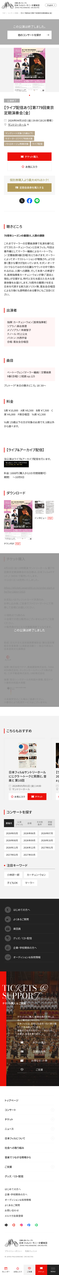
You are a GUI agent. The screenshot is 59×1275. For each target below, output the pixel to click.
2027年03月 (29, 854)
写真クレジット (31, 1251)
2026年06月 (29, 833)
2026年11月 (12, 847)
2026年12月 (29, 847)
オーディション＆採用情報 (18, 1199)
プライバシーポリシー (13, 1251)
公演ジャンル (19, 823)
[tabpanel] (29, 70)
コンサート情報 (13, 13)
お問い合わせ (12, 1210)
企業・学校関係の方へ (16, 1194)
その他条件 (40, 823)
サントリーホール (17, 124)
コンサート (10, 1110)
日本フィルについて (15, 1138)
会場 (29, 823)
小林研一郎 (13, 875)
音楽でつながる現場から (18, 1157)
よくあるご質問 (12, 1205)
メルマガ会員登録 (14, 1215)
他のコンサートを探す (33, 35)
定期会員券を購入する (29, 187)
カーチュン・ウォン (36, 875)
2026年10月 (47, 840)
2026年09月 (29, 840)
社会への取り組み (14, 1148)
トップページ (11, 1100)
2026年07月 (47, 833)
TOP (3, 13)
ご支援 (8, 1167)
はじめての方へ (13, 1189)
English (50, 5)
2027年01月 (47, 847)
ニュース (9, 1129)
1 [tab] (29, 95)
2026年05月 (12, 833)
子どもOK (12, 883)
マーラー (29, 883)
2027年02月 (12, 854)
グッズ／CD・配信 (14, 1176)
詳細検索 (50, 823)
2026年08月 (12, 840)
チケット (37, 796)
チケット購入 (29, 156)
